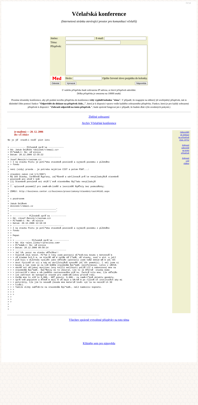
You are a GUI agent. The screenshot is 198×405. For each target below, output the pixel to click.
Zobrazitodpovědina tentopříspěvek (185, 155)
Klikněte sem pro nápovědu (99, 383)
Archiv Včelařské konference (99, 129)
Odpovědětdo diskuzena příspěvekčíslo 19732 (183, 142)
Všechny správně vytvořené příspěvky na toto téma (99, 359)
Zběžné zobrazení (99, 122)
